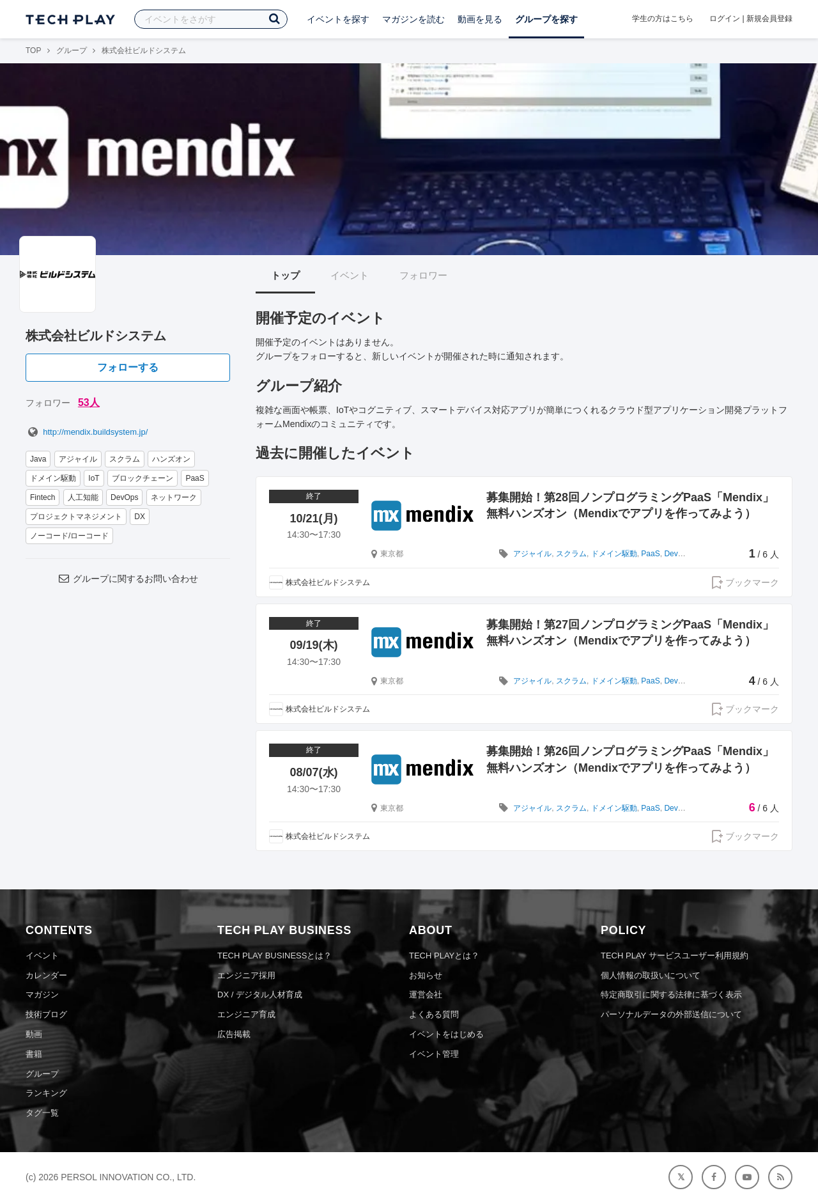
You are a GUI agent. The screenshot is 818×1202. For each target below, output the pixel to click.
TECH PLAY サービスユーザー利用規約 (674, 955)
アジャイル (78, 459)
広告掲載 (234, 1034)
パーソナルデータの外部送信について (671, 1014)
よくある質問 (434, 1014)
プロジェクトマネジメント (76, 516)
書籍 (34, 1054)
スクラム (124, 459)
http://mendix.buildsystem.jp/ (87, 432)
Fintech (42, 497)
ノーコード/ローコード (69, 535)
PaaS (194, 478)
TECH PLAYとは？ (444, 955)
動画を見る (480, 19)
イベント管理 (434, 1054)
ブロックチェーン (142, 478)
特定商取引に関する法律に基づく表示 (671, 994)
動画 (34, 1034)
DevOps (124, 497)
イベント (349, 275)
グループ (71, 50)
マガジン (42, 994)
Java (38, 459)
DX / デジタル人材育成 (259, 994)
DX (139, 516)
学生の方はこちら (662, 18)
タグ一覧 (42, 1113)
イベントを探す (338, 19)
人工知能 (83, 497)
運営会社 (425, 994)
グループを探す (546, 19)
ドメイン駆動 (53, 478)
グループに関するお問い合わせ (128, 579)
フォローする (127, 367)
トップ (285, 275)
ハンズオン (171, 459)
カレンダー (46, 975)
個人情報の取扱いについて (650, 975)
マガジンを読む (413, 19)
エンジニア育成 (246, 1014)
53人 (89, 402)
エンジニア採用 (246, 975)
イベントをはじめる (446, 1034)
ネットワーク (174, 497)
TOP (33, 50)
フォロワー (423, 275)
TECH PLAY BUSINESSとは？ (274, 955)
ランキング (46, 1093)
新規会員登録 (769, 18)
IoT (93, 478)
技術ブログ (46, 1014)
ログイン (724, 18)
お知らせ (425, 975)
